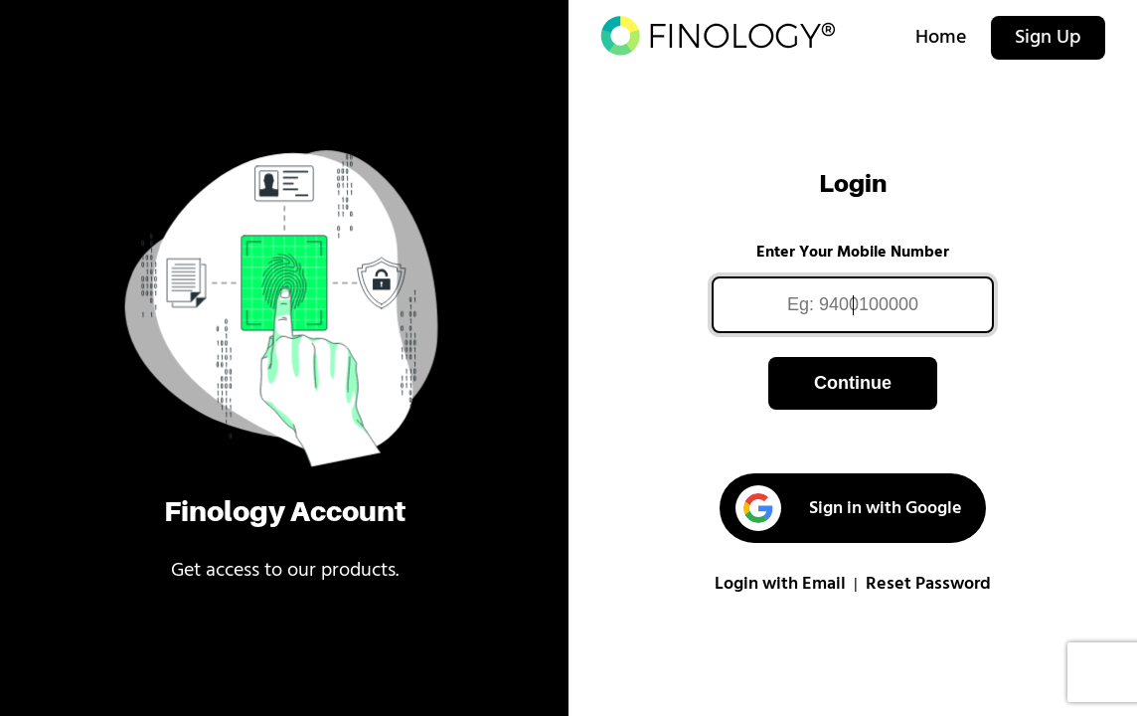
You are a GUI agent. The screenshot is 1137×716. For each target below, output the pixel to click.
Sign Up (1048, 38)
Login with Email (780, 584)
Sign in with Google (848, 508)
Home (941, 38)
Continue (853, 383)
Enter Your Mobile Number (852, 253)
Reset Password (928, 584)
